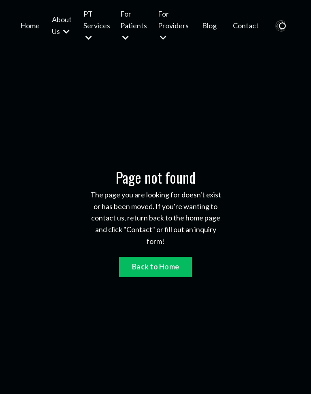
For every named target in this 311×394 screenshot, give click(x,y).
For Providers (173, 25)
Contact (246, 25)
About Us (62, 25)
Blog (209, 25)
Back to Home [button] (155, 266)
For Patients (133, 25)
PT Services (96, 25)
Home (30, 25)
